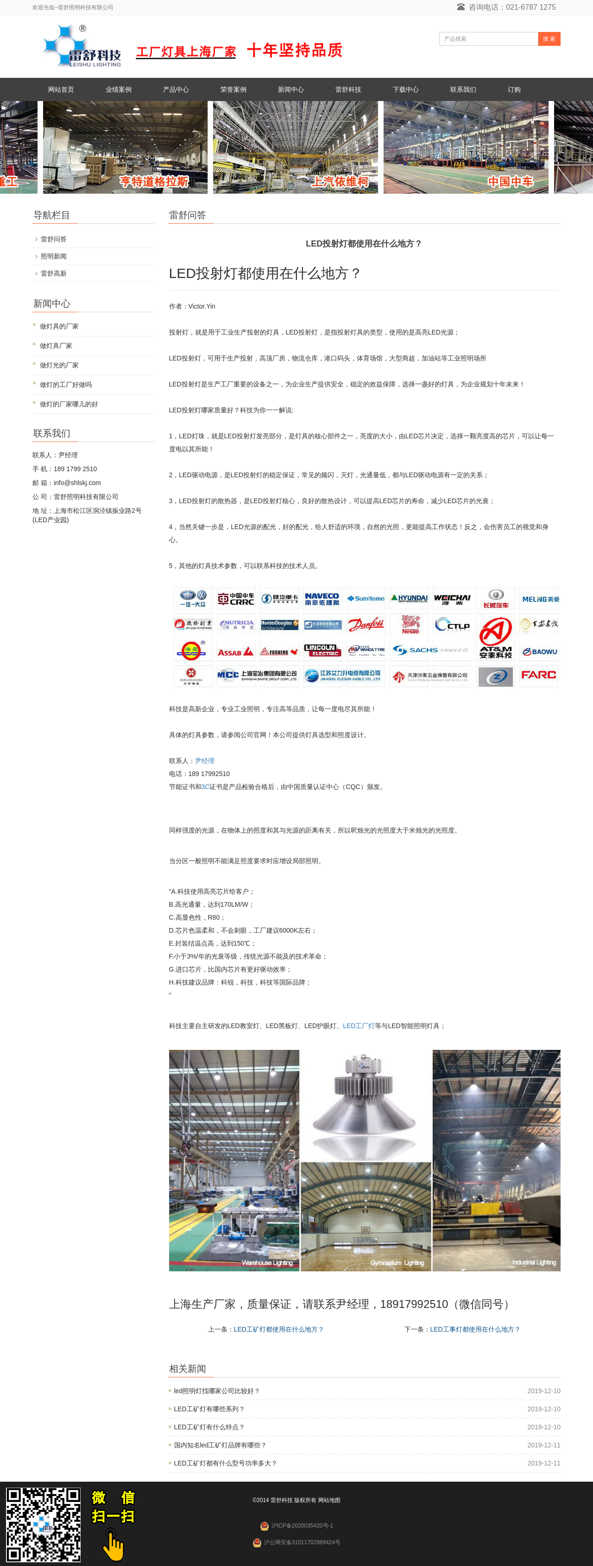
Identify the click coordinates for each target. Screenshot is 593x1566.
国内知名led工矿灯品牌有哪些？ (220, 1445)
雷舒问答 (54, 239)
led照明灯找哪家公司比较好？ (217, 1391)
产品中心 (176, 89)
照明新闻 (54, 256)
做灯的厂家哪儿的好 (69, 404)
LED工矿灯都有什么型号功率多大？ (226, 1463)
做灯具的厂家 (59, 326)
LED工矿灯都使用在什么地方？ (279, 1329)
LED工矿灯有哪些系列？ (209, 1409)
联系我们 (463, 89)
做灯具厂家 (56, 345)
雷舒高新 (54, 273)
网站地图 (329, 1500)
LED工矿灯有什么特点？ (209, 1427)
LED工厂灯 (359, 1025)
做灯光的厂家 (59, 365)
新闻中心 (291, 89)
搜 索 (549, 39)
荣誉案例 (233, 89)
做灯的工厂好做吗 (66, 384)
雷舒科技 (348, 89)
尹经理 (204, 760)
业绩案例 (119, 89)
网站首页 (61, 89)
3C (206, 786)
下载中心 (406, 89)
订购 (514, 89)
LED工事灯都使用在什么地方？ (475, 1329)
